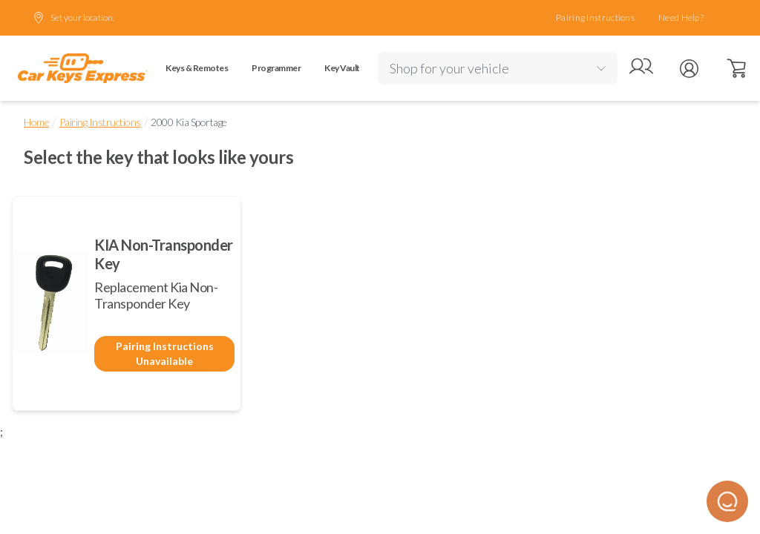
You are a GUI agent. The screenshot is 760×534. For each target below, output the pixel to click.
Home (36, 122)
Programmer (276, 67)
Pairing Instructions (595, 17)
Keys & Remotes (197, 67)
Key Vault (342, 67)
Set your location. (73, 18)
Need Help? (681, 17)
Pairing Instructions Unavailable (165, 353)
